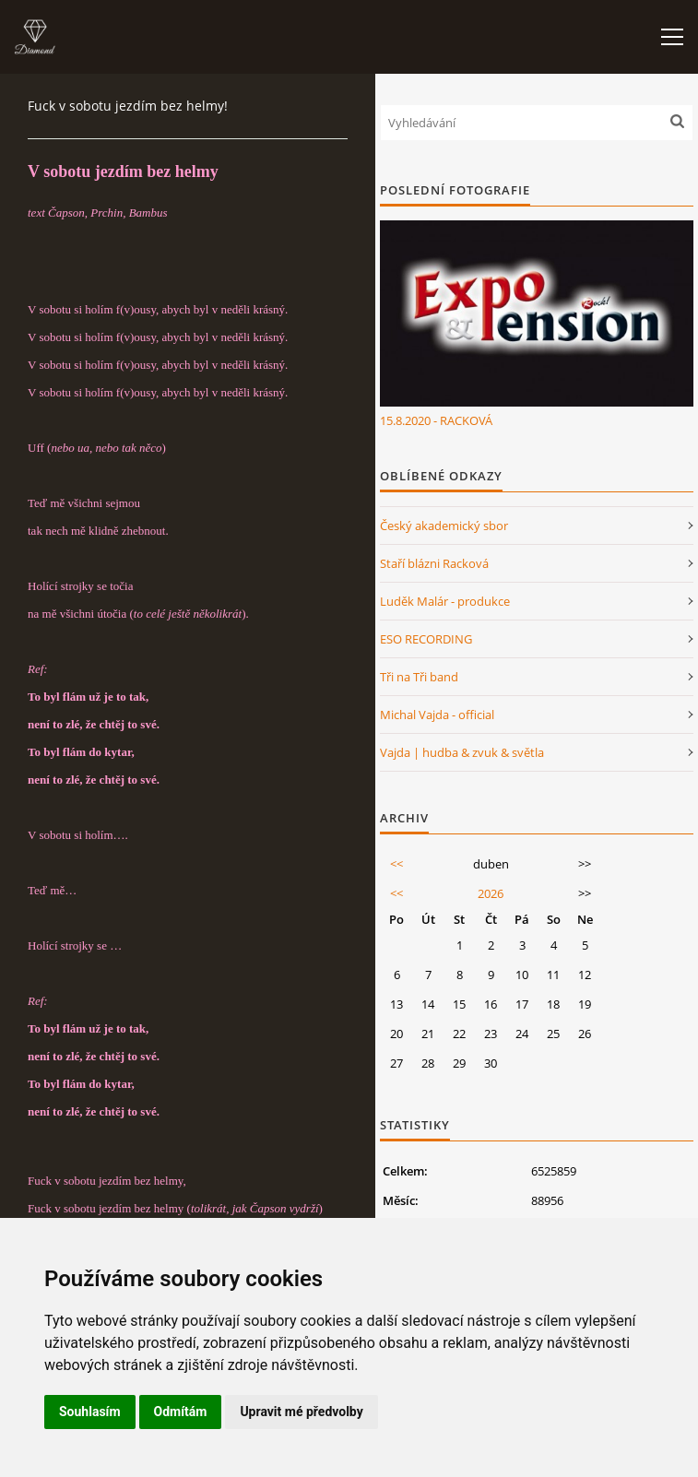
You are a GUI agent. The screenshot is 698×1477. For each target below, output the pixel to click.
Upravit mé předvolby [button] (301, 1411)
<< (396, 864)
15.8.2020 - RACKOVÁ (436, 420)
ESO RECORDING (426, 639)
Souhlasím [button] (90, 1411)
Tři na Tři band (419, 676)
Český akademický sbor (444, 525)
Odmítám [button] (180, 1411)
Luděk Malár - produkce (445, 601)
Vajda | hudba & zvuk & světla (462, 752)
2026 (490, 893)
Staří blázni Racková (434, 563)
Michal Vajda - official (437, 714)
